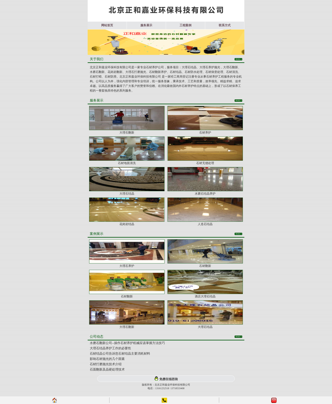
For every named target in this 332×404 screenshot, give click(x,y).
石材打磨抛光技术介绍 (106, 364)
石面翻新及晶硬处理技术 (107, 369)
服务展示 (146, 25)
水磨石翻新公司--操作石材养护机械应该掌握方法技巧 (127, 343)
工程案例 (185, 25)
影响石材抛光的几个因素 (107, 359)
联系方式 (225, 25)
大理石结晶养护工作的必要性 (110, 348)
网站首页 (107, 25)
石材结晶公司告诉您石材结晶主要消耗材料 (120, 353)
